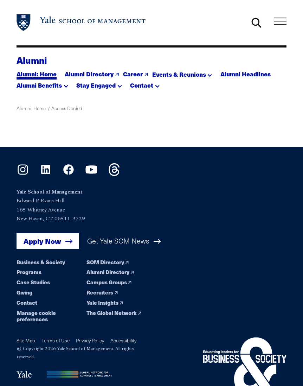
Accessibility (123, 340)
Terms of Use (55, 340)
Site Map (26, 340)
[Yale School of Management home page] (81, 22)
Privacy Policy (90, 340)
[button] (182, 72)
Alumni (32, 60)
